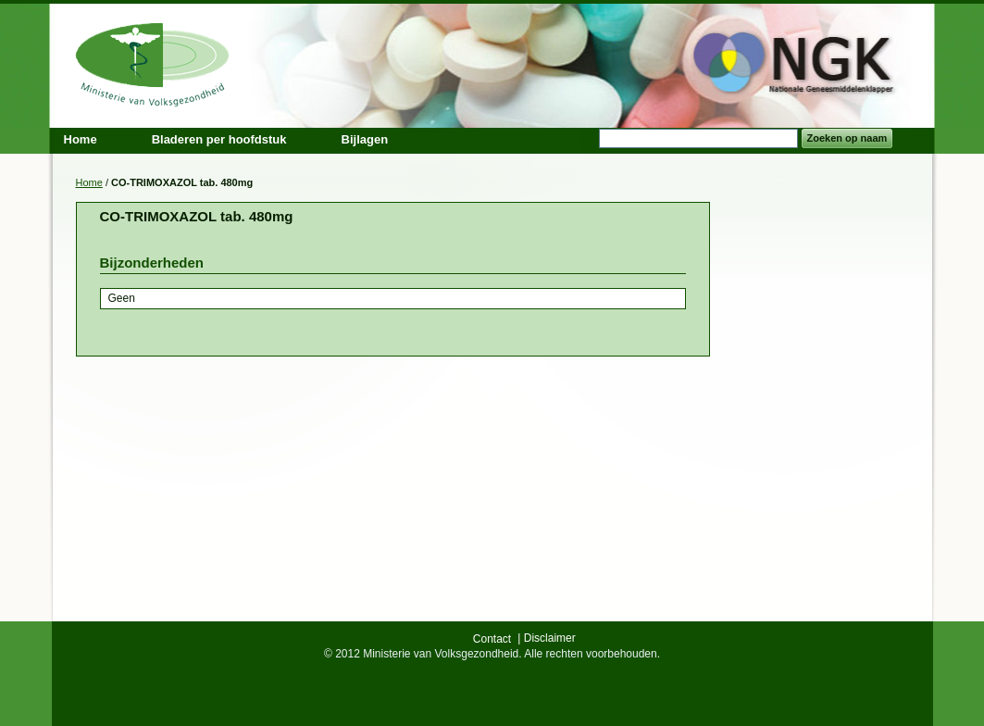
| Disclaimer (546, 638)
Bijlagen (365, 139)
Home (89, 182)
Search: (588, 138)
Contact (492, 638)
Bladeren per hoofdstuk (219, 139)
